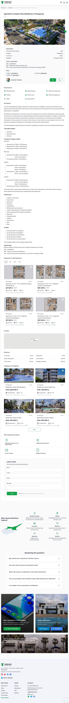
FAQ (15, 690)
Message (9, 483)
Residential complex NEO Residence (16, 387)
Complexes (10, 7)
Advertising (17, 688)
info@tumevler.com (32, 692)
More (22, 292)
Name (8, 467)
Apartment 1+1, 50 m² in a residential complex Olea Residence (18, 284)
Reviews (16, 693)
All (6, 262)
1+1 (10, 262)
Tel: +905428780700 (33, 685)
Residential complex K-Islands (45, 417)
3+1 (20, 262)
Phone (8, 478)
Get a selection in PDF (12, 649)
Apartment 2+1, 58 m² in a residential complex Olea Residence (16, 317)
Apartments (4, 686)
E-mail (8, 472)
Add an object (5, 697)
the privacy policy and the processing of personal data (33, 493)
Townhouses (4, 693)
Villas (2, 688)
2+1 (15, 262)
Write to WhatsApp (12, 629)
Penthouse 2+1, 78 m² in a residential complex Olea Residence (47, 284)
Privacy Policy (4, 669)
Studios (3, 690)
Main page (3, 7)
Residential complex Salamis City (46, 387)
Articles (16, 686)
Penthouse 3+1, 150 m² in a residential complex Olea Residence (48, 317)
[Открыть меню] (67, 2)
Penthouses (4, 695)
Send (12, 493)
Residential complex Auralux (13, 417)
